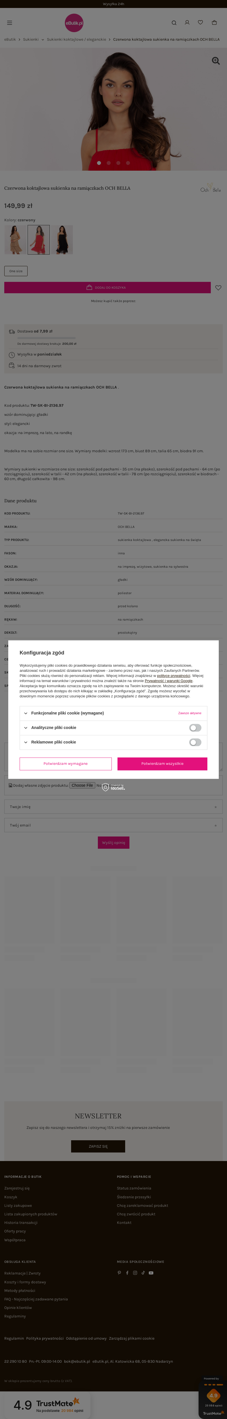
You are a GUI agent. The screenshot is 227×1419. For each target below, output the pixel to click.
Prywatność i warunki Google (169, 681)
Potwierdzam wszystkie (162, 763)
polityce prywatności (173, 676)
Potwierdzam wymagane (66, 763)
